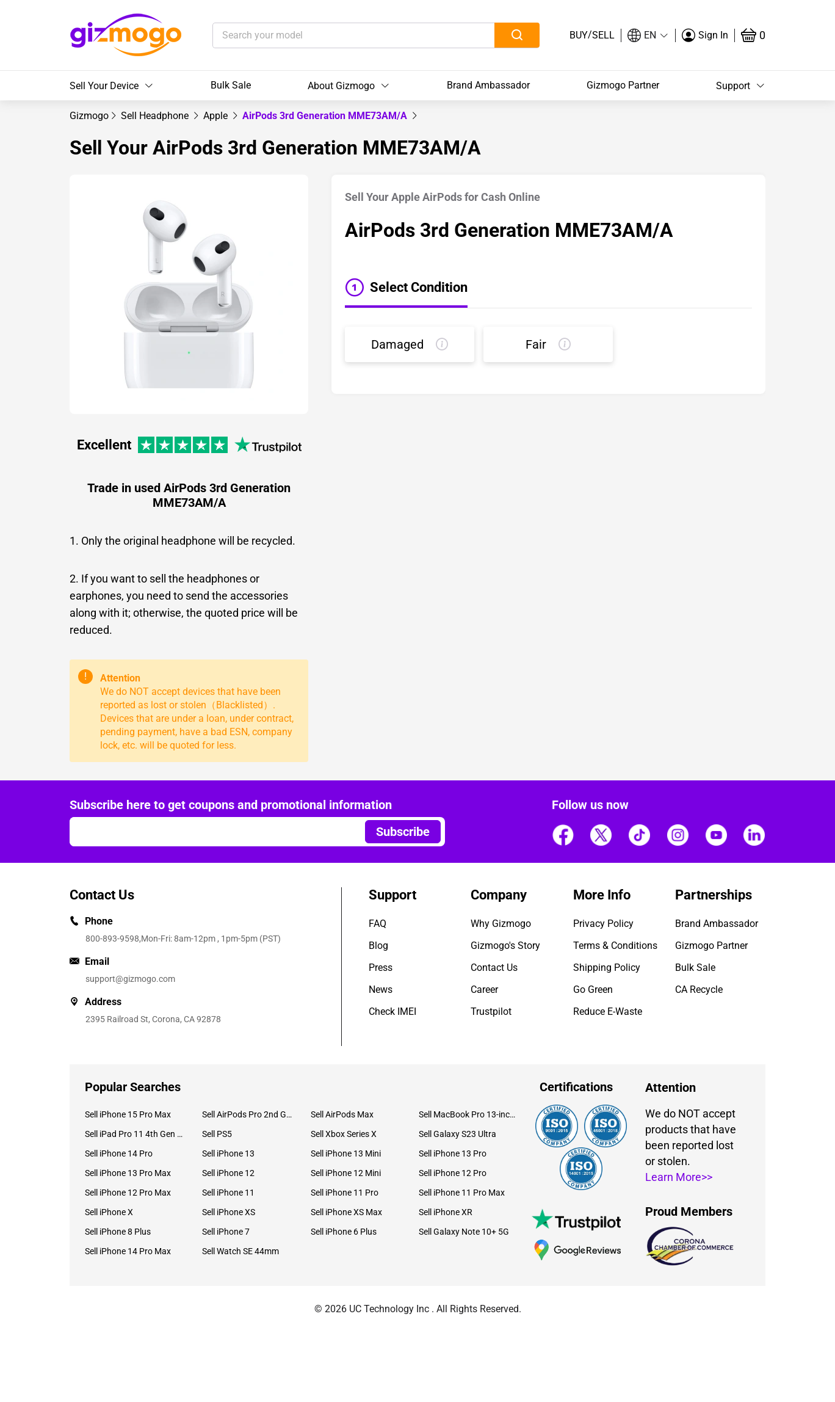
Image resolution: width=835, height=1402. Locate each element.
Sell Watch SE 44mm (240, 1251)
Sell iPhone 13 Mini (346, 1153)
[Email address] (211, 831)
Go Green (593, 989)
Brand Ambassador (488, 85)
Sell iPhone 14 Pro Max (128, 1251)
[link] (89, 116)
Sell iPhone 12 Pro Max (128, 1192)
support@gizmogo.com (130, 979)
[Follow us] (563, 835)
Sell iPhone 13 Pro (452, 1153)
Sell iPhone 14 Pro (119, 1153)
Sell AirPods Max (342, 1114)
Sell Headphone (156, 116)
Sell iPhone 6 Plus (344, 1232)
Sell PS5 (217, 1134)
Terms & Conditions (615, 945)
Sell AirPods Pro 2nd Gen (247, 1114)
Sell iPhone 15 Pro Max (128, 1114)
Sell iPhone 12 (228, 1173)
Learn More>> (678, 1177)
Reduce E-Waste (607, 1011)
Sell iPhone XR (445, 1212)
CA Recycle (699, 989)
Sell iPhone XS (228, 1212)
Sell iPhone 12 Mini (346, 1173)
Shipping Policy (606, 967)
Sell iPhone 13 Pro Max (128, 1173)
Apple (216, 116)
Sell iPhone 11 (228, 1192)
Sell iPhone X (109, 1212)
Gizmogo (89, 116)
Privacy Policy (603, 923)
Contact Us (494, 967)
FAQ (377, 923)
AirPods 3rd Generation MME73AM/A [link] (326, 116)
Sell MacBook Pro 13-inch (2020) (468, 1114)
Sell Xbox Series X (344, 1134)
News (380, 989)
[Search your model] (335, 35)
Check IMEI (392, 1011)
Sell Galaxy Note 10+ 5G (464, 1232)
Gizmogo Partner (623, 85)
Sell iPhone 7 (226, 1232)
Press (380, 967)
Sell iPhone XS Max (346, 1212)
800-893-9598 (112, 938)
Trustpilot (491, 1011)
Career (484, 989)
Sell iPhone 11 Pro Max (462, 1192)
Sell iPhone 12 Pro (452, 1173)
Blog (378, 945)
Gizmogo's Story (505, 945)
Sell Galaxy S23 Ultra (457, 1134)
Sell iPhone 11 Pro (344, 1192)
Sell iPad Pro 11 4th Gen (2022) (134, 1134)
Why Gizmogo (501, 923)
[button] (648, 35)
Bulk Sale (231, 85)
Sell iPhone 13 (228, 1153)
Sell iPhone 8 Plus (118, 1232)
